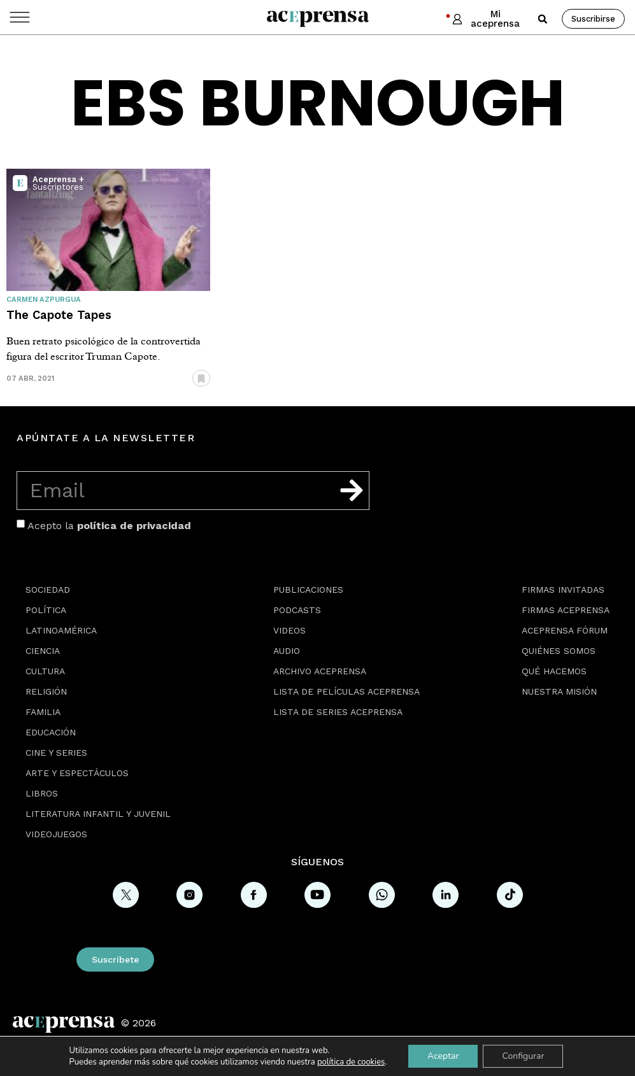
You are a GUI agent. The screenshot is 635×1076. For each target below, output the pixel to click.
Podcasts (297, 610)
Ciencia (42, 651)
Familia (43, 712)
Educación (50, 732)
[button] (543, 19)
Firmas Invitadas (563, 589)
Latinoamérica (61, 630)
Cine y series (56, 752)
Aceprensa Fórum (565, 630)
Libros (41, 793)
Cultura (45, 671)
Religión (46, 691)
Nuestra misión (559, 691)
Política (45, 610)
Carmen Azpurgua (43, 299)
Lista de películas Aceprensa (346, 691)
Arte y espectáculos (77, 773)
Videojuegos (56, 834)
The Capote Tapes (58, 315)
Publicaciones (308, 589)
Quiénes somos (559, 651)
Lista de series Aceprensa (338, 712)
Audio (286, 651)
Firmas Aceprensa (566, 610)
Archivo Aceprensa (319, 671)
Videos (289, 630)
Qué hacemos (554, 671)
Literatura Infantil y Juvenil (98, 814)
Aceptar (443, 1056)
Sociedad (47, 589)
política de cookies (351, 1062)
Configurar (523, 1056)
